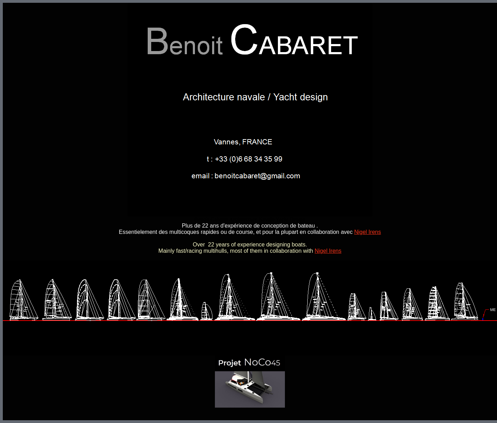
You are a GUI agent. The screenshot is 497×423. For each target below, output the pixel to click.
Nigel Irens (367, 232)
